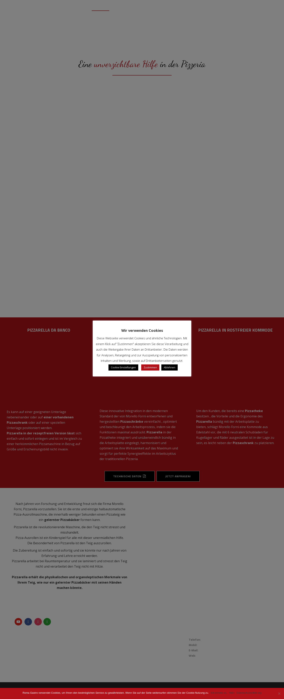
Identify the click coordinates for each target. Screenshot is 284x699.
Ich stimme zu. (219, 692)
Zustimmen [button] (150, 367)
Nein (231, 692)
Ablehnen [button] (169, 367)
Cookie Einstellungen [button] (123, 367)
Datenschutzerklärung (248, 692)
